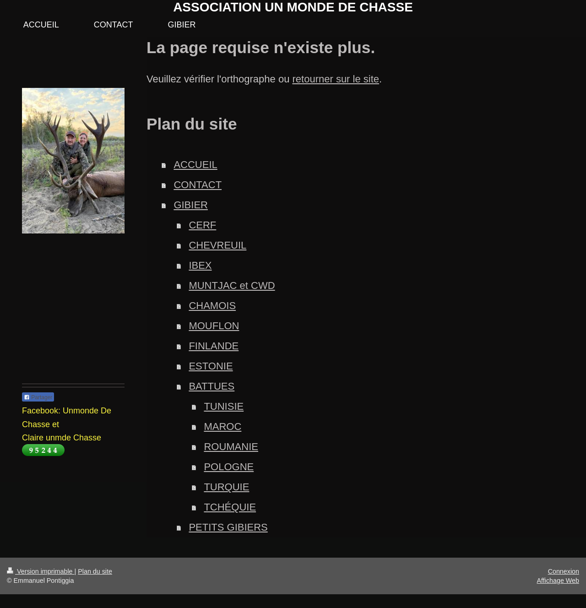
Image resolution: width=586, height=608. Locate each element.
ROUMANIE (231, 446)
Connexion (563, 571)
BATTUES (211, 386)
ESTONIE (211, 366)
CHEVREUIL (217, 245)
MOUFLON (214, 325)
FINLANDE (214, 346)
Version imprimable (41, 571)
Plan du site (95, 571)
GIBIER (191, 205)
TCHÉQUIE (230, 507)
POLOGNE (229, 466)
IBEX (200, 265)
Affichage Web (558, 580)
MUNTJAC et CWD (232, 285)
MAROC (222, 426)
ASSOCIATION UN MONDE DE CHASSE (293, 7)
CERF (202, 225)
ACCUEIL (195, 164)
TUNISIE (224, 406)
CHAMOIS (212, 305)
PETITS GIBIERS (228, 527)
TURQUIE (226, 487)
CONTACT (198, 184)
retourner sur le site (336, 79)
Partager (38, 397)
